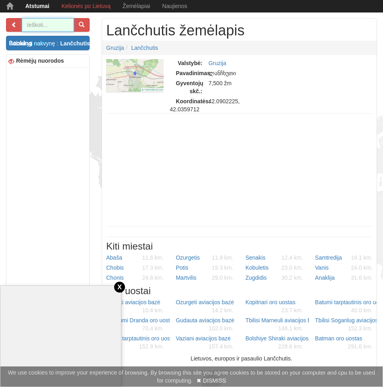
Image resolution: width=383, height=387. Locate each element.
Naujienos (174, 6)
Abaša (135, 258)
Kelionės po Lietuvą (86, 6)
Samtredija (344, 258)
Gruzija (115, 48)
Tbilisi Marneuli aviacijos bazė (277, 324)
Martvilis (204, 278)
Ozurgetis (204, 258)
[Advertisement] (47, 190)
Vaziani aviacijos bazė (204, 342)
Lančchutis (144, 48)
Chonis (135, 278)
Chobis (135, 268)
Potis (204, 268)
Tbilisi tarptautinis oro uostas (138, 342)
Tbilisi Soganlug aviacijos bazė (347, 324)
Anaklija (344, 278)
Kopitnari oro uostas (274, 306)
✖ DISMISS (211, 380)
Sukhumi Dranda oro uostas (138, 324)
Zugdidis (274, 278)
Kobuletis (274, 268)
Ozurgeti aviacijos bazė (205, 306)
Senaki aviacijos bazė (135, 306)
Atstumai (37, 6)
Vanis (344, 268)
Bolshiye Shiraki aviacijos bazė (277, 342)
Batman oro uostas (344, 342)
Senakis (274, 258)
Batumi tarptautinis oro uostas (347, 306)
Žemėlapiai (136, 6)
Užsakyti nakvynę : (50, 43)
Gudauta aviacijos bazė (205, 324)
